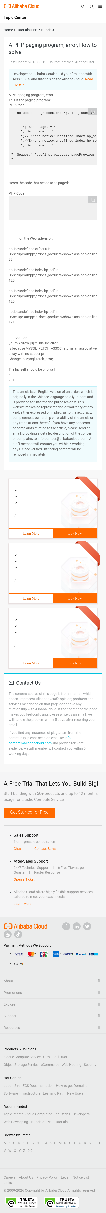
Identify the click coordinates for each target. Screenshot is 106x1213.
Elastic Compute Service (22, 1057)
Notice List (81, 1177)
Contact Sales (45, 849)
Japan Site (12, 1086)
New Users (75, 1093)
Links (8, 1183)
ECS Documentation (38, 1086)
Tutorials (37, 1122)
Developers (81, 1114)
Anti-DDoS (60, 1057)
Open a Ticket (24, 879)
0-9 (30, 1151)
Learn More (31, 533)
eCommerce (50, 1065)
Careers (10, 1177)
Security (90, 1065)
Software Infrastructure (22, 1093)
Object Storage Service (21, 1065)
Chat (17, 849)
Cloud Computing (38, 1114)
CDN (46, 1057)
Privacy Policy (47, 1177)
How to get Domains (71, 1086)
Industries (62, 1114)
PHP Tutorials (57, 1122)
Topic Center (13, 1114)
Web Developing (16, 1122)
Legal (65, 1177)
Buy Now (75, 533)
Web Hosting (71, 1065)
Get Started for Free (29, 812)
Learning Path (54, 1093)
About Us (26, 1177)
